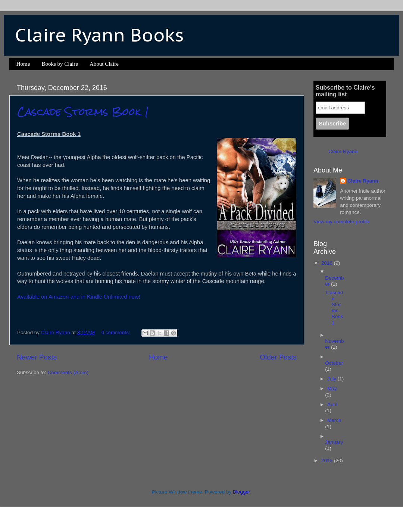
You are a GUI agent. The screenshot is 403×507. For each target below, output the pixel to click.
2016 (327, 263)
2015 (327, 460)
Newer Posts (37, 357)
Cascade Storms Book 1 (83, 111)
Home (23, 64)
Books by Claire (59, 64)
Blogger (241, 492)
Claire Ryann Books (99, 34)
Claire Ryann (342, 151)
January (334, 442)
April (332, 404)
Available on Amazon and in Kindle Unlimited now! (78, 297)
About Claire (104, 64)
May (332, 388)
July (332, 379)
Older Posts (278, 357)
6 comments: (116, 332)
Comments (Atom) (68, 372)
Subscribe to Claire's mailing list (345, 90)
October (334, 363)
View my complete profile (341, 221)
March (334, 420)
